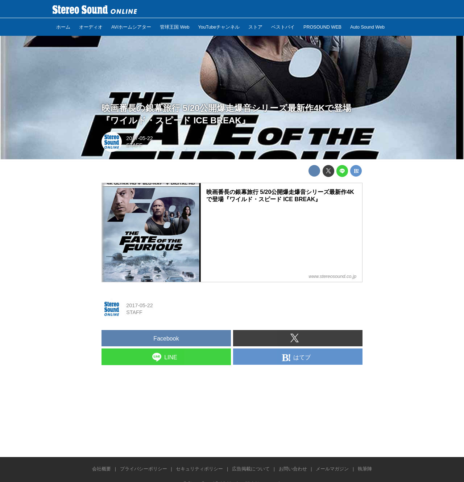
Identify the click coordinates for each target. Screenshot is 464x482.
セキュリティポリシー (199, 469)
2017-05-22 (139, 138)
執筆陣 (365, 469)
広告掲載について (251, 469)
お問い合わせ (293, 469)
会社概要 (101, 469)
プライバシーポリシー (143, 469)
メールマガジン (332, 469)
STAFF (134, 145)
